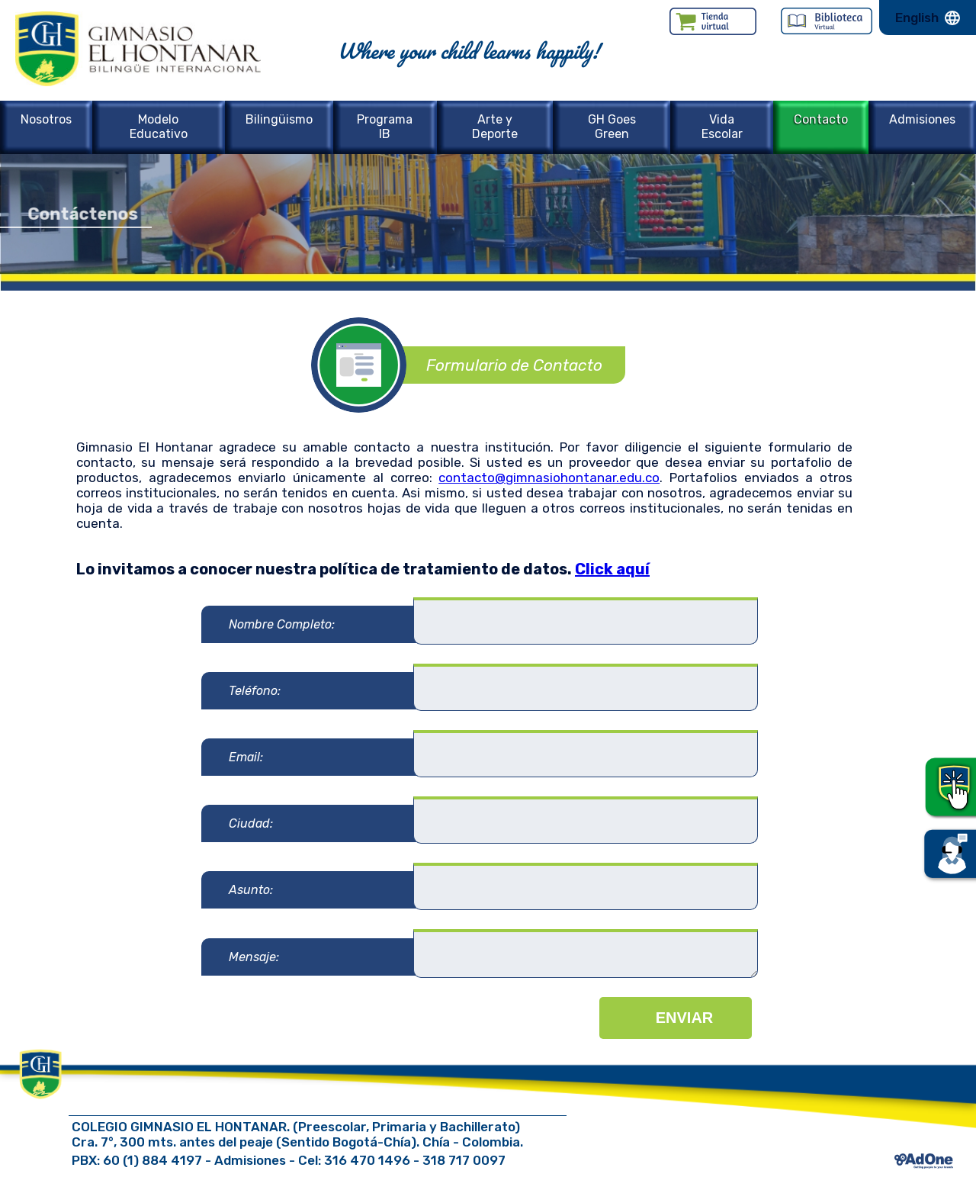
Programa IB (385, 126)
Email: (246, 757)
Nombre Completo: (282, 624)
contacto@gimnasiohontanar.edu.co (549, 477)
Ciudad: (251, 823)
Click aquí (612, 569)
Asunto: (251, 890)
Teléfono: (255, 690)
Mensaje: (254, 957)
